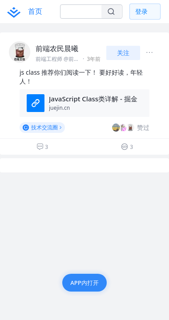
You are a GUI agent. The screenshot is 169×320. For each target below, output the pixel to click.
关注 (123, 52)
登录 (141, 11)
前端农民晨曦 (57, 48)
